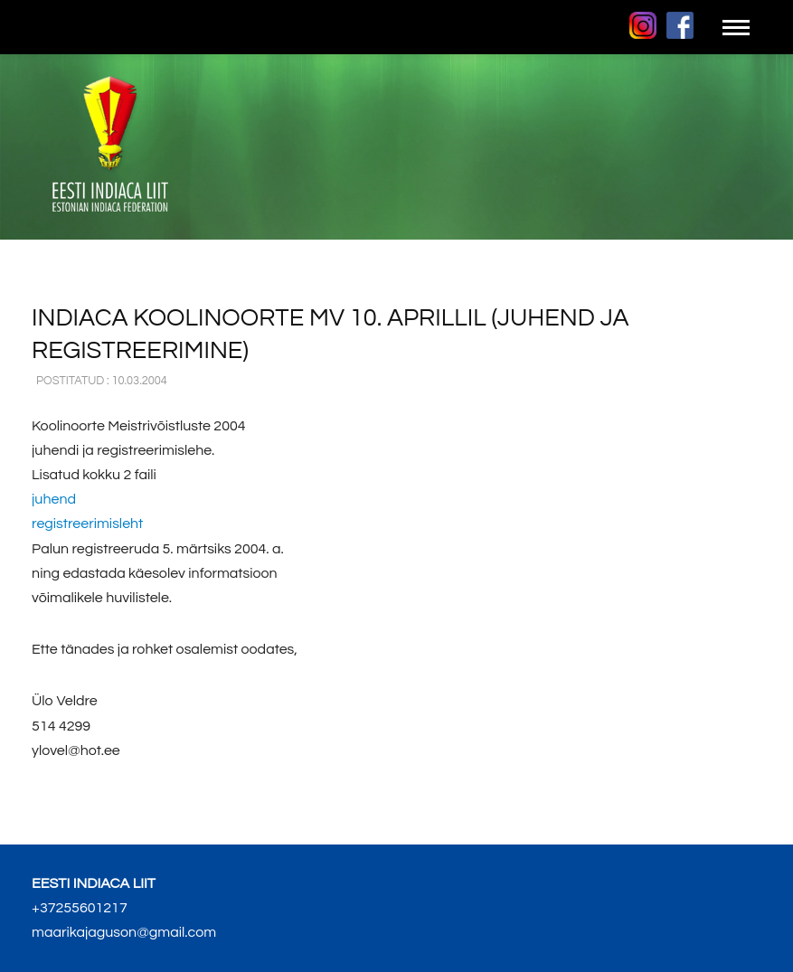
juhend (54, 499)
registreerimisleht (87, 523)
